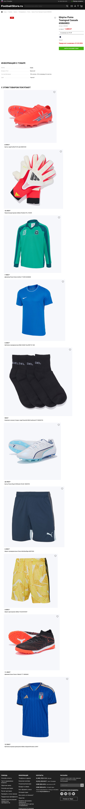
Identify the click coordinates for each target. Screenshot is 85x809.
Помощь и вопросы (78, 1)
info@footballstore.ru (45, 791)
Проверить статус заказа (9, 794)
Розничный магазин (25, 784)
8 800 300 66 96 (41, 787)
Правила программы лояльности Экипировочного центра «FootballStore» (26, 803)
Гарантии (21, 798)
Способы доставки (7, 788)
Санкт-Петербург (6, 1)
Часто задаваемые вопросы (7, 781)
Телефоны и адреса (25, 778)
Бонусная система (24, 781)
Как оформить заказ (25, 789)
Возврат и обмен (24, 786)
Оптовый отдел (23, 792)
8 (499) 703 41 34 (41, 778)
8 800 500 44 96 (62, 1)
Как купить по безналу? (26, 795)
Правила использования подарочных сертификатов (9, 801)
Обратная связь (6, 785)
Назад (3, 12)
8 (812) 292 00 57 (41, 781)
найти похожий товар (71, 48)
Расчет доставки (6, 791)
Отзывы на (70, 799)
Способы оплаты (6, 778)
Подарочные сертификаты (9, 797)
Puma (31, 67)
